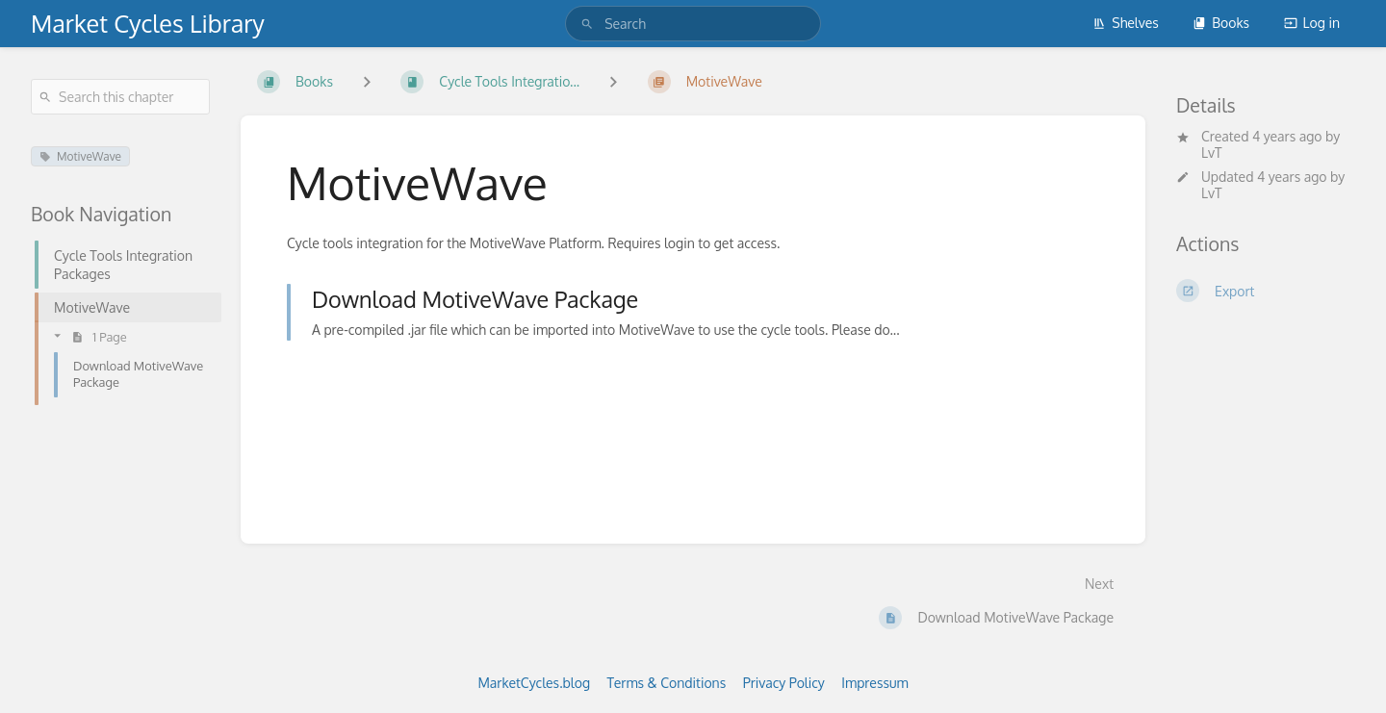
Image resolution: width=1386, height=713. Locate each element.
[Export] (1266, 290)
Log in (1312, 22)
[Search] (587, 23)
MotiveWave (80, 156)
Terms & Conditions (667, 683)
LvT (1211, 152)
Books (1221, 22)
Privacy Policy (784, 683)
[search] (693, 23)
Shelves (1125, 22)
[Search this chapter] (120, 97)
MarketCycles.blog (533, 683)
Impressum (874, 683)
